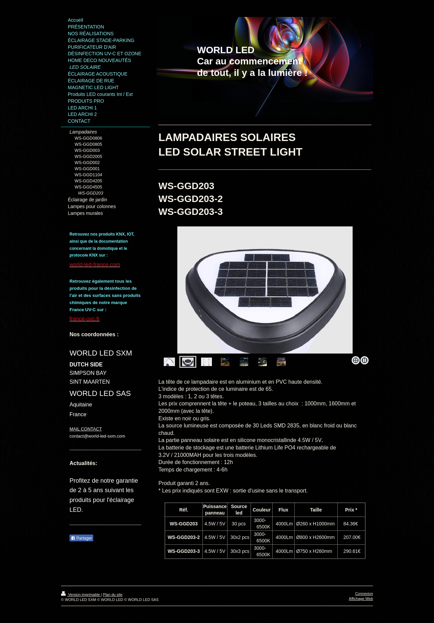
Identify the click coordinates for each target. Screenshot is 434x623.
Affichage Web (361, 599)
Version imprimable (81, 594)
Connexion (364, 593)
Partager (81, 538)
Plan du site (112, 594)
